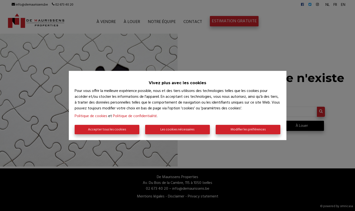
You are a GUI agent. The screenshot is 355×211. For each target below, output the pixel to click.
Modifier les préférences (248, 129)
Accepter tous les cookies (107, 129)
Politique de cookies (91, 116)
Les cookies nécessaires (177, 129)
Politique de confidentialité (135, 116)
